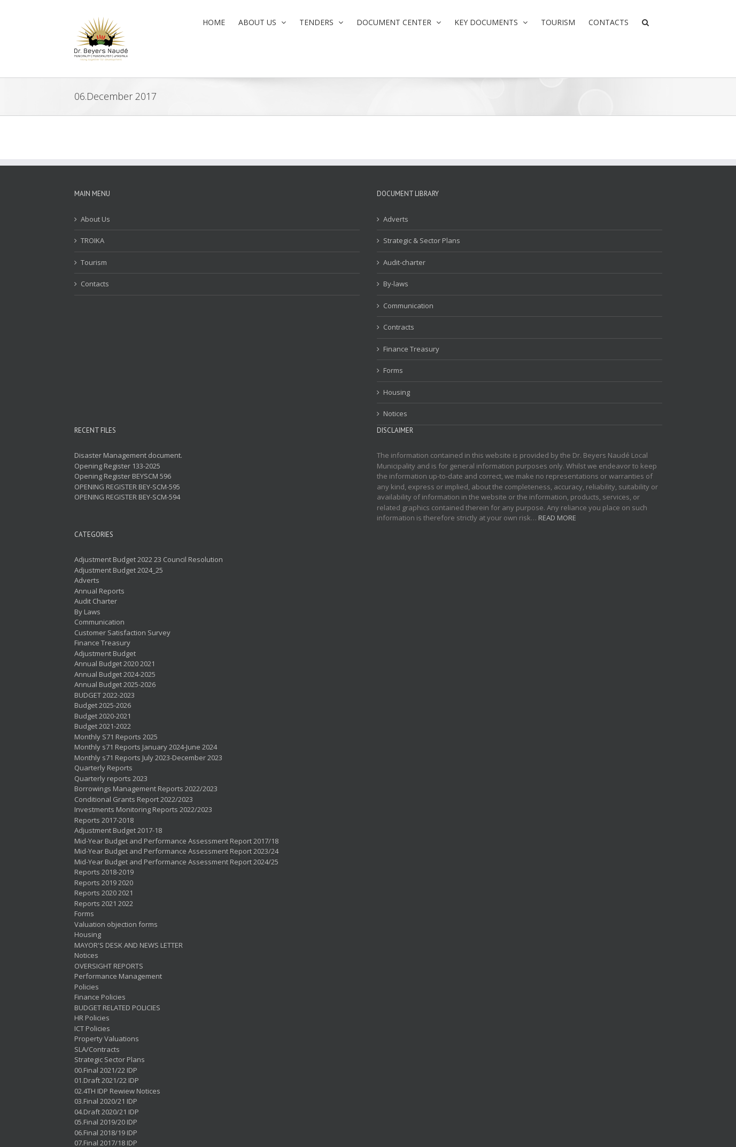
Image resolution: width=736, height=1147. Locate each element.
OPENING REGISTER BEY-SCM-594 (127, 497)
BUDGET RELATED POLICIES (117, 1007)
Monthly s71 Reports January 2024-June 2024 (145, 747)
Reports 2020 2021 (103, 893)
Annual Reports (99, 591)
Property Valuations (106, 1038)
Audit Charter (95, 601)
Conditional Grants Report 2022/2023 (133, 799)
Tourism (94, 262)
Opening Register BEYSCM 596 (122, 476)
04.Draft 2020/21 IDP (106, 1112)
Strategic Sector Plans (109, 1059)
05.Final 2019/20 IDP (105, 1122)
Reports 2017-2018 (104, 820)
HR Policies (92, 1018)
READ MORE (557, 517)
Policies (86, 987)
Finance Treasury (411, 349)
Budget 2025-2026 (102, 705)
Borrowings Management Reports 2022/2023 (146, 788)
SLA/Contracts (97, 1049)
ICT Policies (92, 1028)
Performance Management (118, 976)
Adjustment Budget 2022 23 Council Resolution (148, 559)
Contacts (95, 283)
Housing (396, 392)
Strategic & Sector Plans (421, 240)
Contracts (398, 327)
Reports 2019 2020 (103, 882)
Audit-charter (404, 262)
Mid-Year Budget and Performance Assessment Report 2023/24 (176, 851)
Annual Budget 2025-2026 (115, 684)
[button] (645, 22)
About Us (95, 219)
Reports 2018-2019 (104, 872)
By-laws (395, 283)
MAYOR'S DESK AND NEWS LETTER (128, 945)
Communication (408, 305)
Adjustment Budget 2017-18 (118, 830)
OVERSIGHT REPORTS (108, 966)
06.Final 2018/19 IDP (105, 1132)
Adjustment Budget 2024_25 (118, 570)
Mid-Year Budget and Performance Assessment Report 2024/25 (176, 862)
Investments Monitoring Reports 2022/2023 (143, 809)
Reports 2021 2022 (103, 903)
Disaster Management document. (128, 455)
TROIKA (92, 240)
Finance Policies (100, 997)
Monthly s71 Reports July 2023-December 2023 (148, 757)
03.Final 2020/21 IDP (105, 1101)
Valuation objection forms (116, 924)
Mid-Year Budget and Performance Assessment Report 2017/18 (176, 841)
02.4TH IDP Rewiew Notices (117, 1091)
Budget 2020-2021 (102, 716)
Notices (395, 413)
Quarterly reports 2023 (111, 778)
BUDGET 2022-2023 (104, 695)
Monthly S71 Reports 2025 (116, 737)
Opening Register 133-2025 (117, 466)
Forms (393, 370)
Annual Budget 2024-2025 (115, 674)
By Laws (87, 612)
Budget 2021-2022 (102, 726)
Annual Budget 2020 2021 (114, 663)
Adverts (395, 219)
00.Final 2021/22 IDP (105, 1070)
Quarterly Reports (103, 768)
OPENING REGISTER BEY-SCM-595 (127, 486)
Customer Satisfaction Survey (122, 632)
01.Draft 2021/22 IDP (106, 1080)
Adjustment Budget (105, 653)
